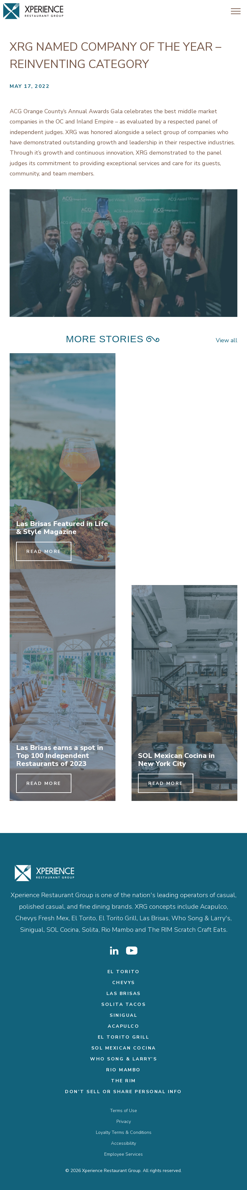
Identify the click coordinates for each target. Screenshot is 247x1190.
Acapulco (123, 1026)
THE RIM (123, 1081)
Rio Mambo (123, 1070)
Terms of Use (123, 1111)
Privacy (123, 1121)
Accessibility (123, 1143)
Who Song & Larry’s (123, 1059)
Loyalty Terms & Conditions (123, 1132)
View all (226, 340)
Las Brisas (123, 993)
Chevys (123, 983)
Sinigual (123, 1015)
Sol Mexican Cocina (123, 1048)
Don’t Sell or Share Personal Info (123, 1092)
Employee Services (123, 1154)
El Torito (123, 972)
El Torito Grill (124, 1037)
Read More (43, 551)
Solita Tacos (123, 1004)
